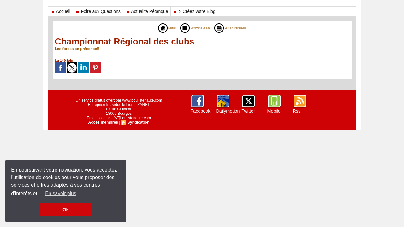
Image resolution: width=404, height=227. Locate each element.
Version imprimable (237, 28)
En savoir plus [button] (61, 193)
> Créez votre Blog (194, 11)
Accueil (60, 11)
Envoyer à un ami (192, 28)
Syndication (138, 122)
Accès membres (103, 122)
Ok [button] (65, 209)
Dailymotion (227, 111)
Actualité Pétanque (146, 11)
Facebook (200, 111)
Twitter (248, 111)
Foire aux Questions (98, 11)
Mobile (273, 111)
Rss (296, 111)
